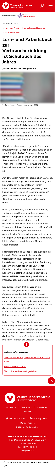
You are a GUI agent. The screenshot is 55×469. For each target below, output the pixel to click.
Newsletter (42, 407)
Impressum (11, 407)
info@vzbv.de (27, 450)
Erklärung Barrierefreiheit (27, 427)
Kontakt (27, 412)
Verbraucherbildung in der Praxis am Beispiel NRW (27, 359)
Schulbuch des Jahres (15, 366)
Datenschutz (26, 407)
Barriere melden (27, 423)
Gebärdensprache (15, 418)
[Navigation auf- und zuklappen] (50, 5)
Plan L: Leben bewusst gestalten (20, 371)
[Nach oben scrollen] (51, 380)
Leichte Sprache (38, 418)
